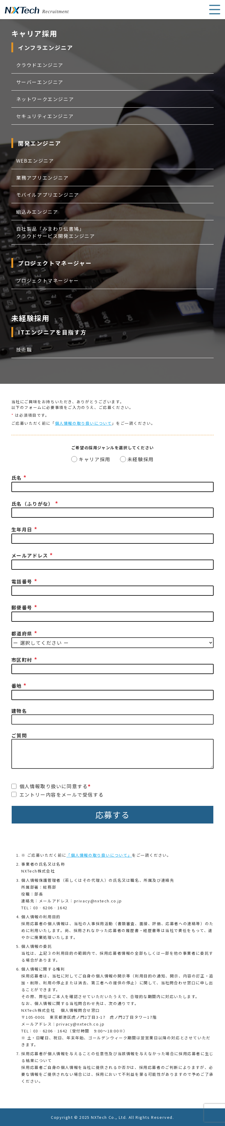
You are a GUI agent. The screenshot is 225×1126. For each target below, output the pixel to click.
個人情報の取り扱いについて (83, 423)
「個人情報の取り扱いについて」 (99, 855)
